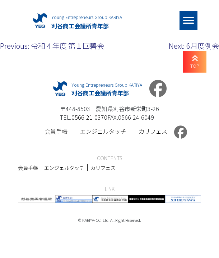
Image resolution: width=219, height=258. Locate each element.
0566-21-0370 (89, 117)
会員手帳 (56, 131)
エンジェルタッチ (103, 131)
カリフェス (153, 131)
